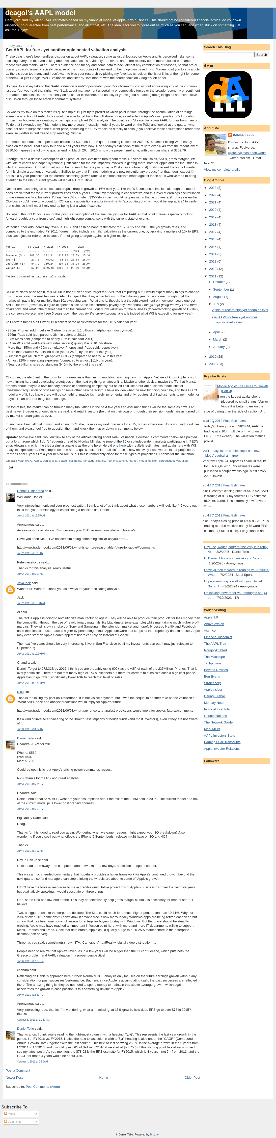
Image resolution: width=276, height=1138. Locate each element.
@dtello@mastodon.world (247, 153)
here (122, 445)
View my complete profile (222, 169)
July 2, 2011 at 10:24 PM (31, 683)
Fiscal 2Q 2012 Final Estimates (223, 421)
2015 (213, 247)
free (109, 460)
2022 (213, 195)
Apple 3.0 (211, 617)
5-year (19, 460)
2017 (213, 232)
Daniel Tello (50, 460)
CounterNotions (215, 716)
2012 (213, 269)
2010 (213, 356)
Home (103, 1077)
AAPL (28, 460)
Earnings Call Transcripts (222, 742)
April (217, 332)
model (143, 460)
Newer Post (14, 1077)
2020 (213, 210)
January (219, 347)
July (216, 304)
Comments (12, 1121)
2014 (213, 254)
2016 (213, 239)
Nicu (20, 692)
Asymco (210, 630)
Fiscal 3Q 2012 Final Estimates (223, 515)
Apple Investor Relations (222, 749)
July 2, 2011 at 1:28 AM (30, 553)
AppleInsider (213, 689)
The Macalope (214, 657)
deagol (63, 460)
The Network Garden (219, 722)
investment (120, 460)
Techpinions (213, 663)
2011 (213, 276)
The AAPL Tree (215, 643)
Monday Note (214, 703)
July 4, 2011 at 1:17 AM (30, 850)
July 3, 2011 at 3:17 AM (30, 729)
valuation (182, 460)
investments (113, 201)
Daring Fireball (215, 696)
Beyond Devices (216, 670)
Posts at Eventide (217, 709)
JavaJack (24, 583)
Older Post (192, 1077)
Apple (37, 460)
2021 (213, 202)
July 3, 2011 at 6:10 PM (30, 809)
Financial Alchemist (218, 637)
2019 (213, 217)
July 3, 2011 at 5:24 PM (30, 784)
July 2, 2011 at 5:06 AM (30, 574)
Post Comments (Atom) (43, 1087)
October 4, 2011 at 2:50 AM (32, 1061)
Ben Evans (212, 676)
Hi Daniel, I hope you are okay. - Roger (232, 558)
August (218, 297)
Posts (9, 1113)
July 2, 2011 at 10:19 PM (31, 653)
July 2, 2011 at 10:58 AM (31, 603)
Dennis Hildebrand (30, 491)
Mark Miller (212, 729)
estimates (75, 460)
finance (100, 460)
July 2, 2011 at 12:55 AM (31, 515)
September (221, 289)
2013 (213, 261)
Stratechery (212, 683)
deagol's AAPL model (40, 13)
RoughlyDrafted (215, 650)
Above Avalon (214, 624)
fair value (88, 460)
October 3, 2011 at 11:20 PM (33, 1019)
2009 (213, 364)
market (133, 460)
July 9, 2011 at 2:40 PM (30, 994)
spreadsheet (167, 460)
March (218, 339)
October (219, 282)
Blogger (154, 1134)
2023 (213, 188)
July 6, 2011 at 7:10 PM (30, 961)
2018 (213, 224)
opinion (152, 460)
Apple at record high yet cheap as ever (240, 310)
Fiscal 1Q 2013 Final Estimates (223, 485)
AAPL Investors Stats (219, 735)
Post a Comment (18, 1070)
